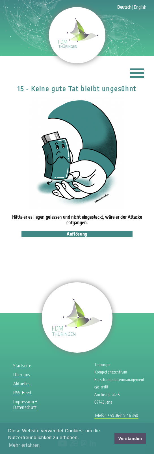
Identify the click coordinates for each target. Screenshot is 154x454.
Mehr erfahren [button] (24, 445)
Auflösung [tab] (77, 234)
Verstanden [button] (130, 438)
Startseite (22, 365)
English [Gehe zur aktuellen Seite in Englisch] (140, 7)
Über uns (21, 374)
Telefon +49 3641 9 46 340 (116, 415)
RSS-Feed (22, 392)
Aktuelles (22, 383)
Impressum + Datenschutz (25, 404)
